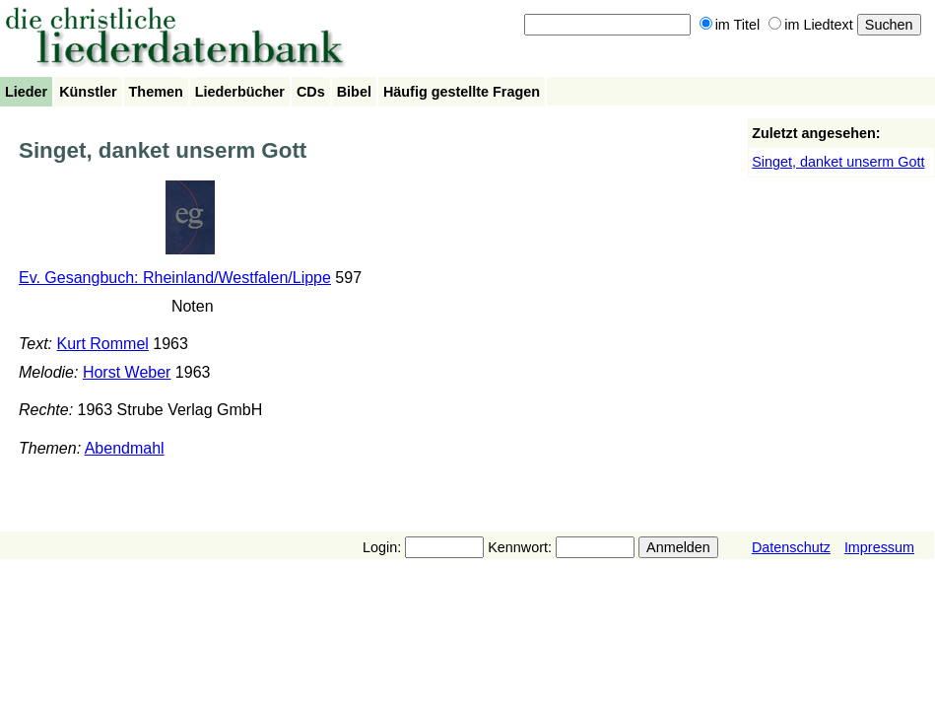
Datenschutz (791, 547)
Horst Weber (127, 372)
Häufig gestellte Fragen (461, 92)
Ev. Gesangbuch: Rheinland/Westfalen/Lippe (175, 277)
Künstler (87, 92)
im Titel (730, 25)
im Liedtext (810, 25)
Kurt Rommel (103, 343)
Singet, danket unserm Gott (838, 162)
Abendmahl (125, 448)
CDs (311, 92)
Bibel (354, 92)
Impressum (879, 547)
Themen (156, 92)
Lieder (26, 92)
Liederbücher (240, 92)
